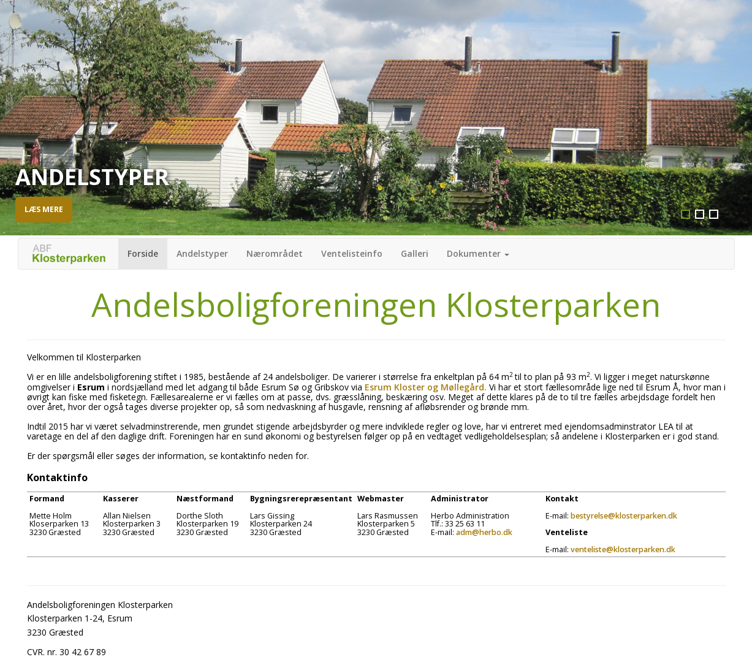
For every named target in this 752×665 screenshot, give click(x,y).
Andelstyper (202, 253)
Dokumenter (478, 253)
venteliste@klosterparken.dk (623, 549)
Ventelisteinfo (351, 253)
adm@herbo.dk (484, 532)
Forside (142, 253)
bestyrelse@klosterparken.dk (624, 516)
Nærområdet (274, 253)
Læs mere (44, 209)
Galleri (414, 253)
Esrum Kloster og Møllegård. (426, 387)
